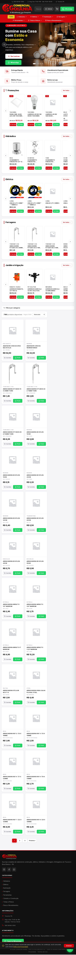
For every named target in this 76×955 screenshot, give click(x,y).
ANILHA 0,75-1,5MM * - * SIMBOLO (16, 204)
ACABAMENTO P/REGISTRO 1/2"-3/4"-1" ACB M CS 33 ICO (34, 161)
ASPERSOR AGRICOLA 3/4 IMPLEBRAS (52, 290)
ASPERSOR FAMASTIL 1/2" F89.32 (16, 290)
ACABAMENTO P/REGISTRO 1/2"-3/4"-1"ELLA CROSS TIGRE (51, 161)
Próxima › (32, 841)
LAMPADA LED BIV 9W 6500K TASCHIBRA (34, 115)
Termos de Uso (43, 952)
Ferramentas (19, 20)
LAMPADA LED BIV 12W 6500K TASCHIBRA (51, 116)
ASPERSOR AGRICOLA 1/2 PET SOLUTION (34, 290)
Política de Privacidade (20, 946)
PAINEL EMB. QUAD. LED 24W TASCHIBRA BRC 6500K (16, 116)
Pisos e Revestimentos (54, 20)
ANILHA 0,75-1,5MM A (52, 203)
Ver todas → (67, 91)
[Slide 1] (34, 63)
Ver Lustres (14, 56)
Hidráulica (21, 17)
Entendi (69, 946)
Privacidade (32, 952)
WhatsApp (13, 62)
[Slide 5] (42, 63)
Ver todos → (67, 137)
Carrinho (13, 125)
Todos (11, 16)
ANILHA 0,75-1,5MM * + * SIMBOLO (34, 204)
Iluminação (47, 17)
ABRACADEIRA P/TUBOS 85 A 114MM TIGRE (52, 247)
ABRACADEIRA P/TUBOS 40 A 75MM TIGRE (34, 247)
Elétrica (34, 17)
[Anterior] (4, 44)
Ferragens (62, 17)
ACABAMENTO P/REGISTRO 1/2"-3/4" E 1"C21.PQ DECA (17, 161)
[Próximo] (72, 44)
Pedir (20, 125)
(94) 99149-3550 (19, 1)
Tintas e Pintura (35, 20)
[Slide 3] (38, 63)
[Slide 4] (40, 63)
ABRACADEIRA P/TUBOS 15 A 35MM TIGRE (16, 247)
